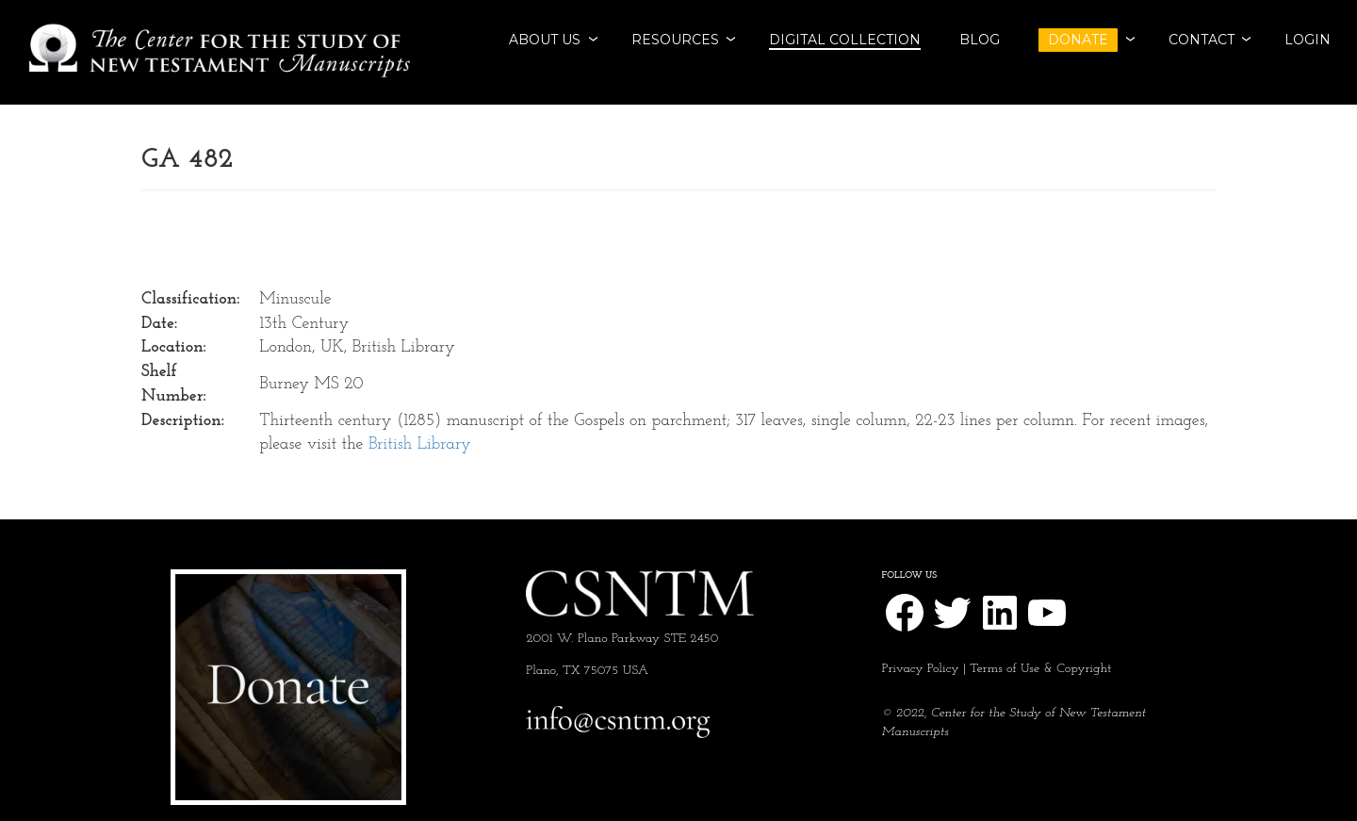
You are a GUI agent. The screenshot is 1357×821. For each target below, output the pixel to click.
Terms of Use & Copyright (1040, 669)
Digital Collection (845, 39)
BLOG (979, 39)
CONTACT (1201, 39)
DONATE (1078, 39)
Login (1307, 39)
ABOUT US (544, 39)
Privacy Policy (920, 669)
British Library (419, 444)
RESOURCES (675, 39)
